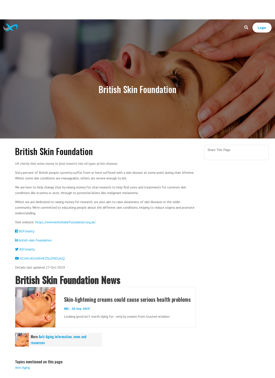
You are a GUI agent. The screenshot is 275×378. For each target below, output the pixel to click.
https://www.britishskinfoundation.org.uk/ (65, 222)
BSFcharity (24, 231)
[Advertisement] (137, 9)
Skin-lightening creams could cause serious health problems (127, 299)
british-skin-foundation (33, 240)
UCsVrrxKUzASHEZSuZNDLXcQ (40, 258)
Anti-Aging (22, 367)
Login (262, 27)
